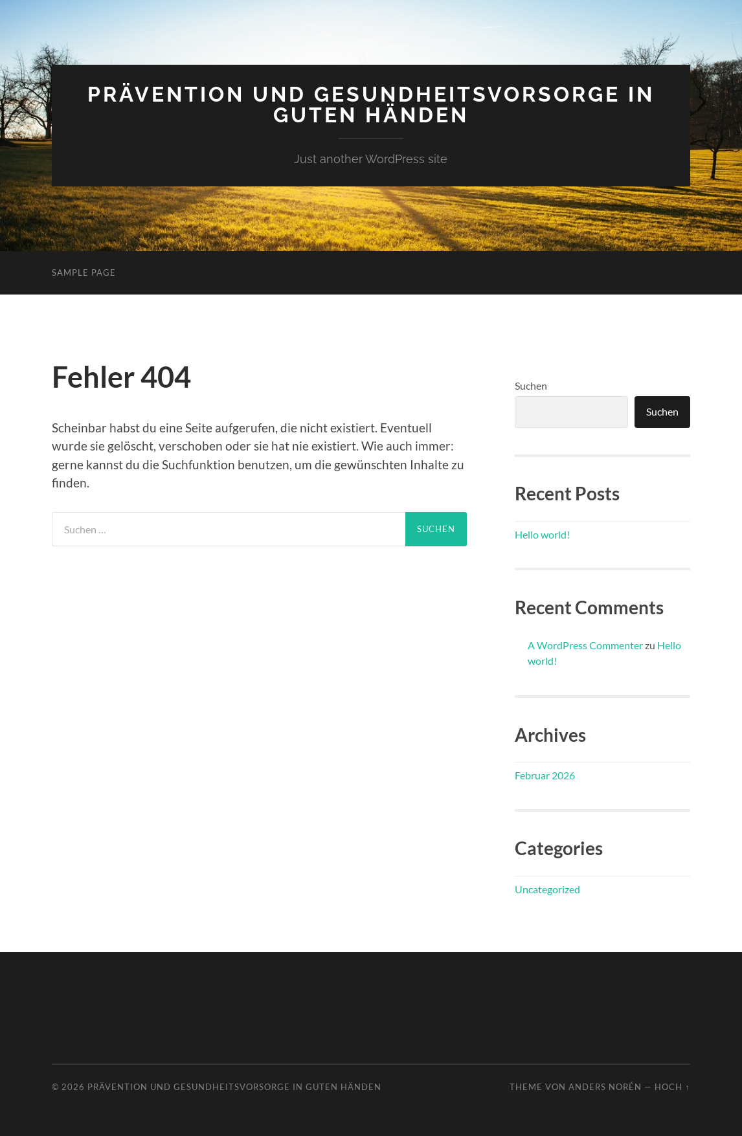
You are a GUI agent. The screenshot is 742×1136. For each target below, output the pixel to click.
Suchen (531, 385)
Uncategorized (547, 889)
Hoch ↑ (672, 1087)
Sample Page (84, 272)
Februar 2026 (545, 775)
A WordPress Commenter (585, 645)
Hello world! (542, 534)
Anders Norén (605, 1087)
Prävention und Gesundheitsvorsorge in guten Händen (371, 104)
